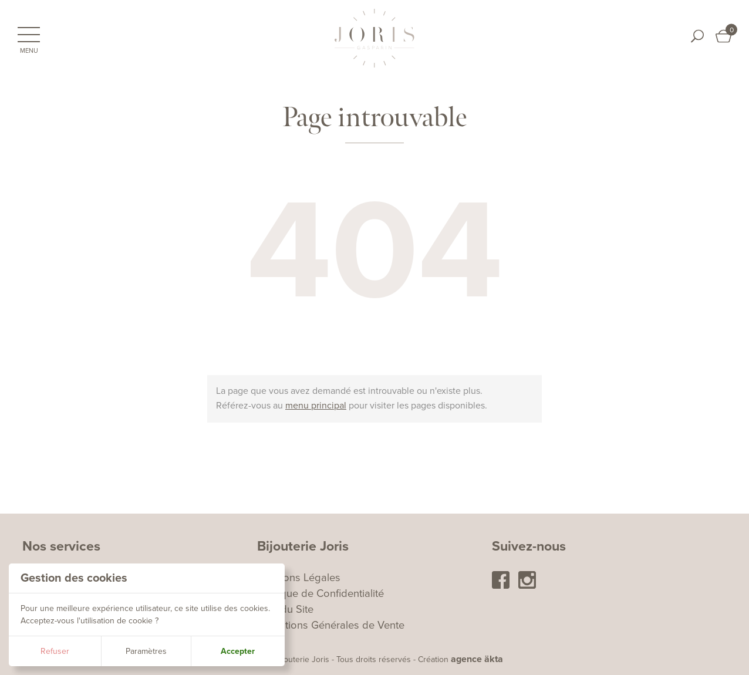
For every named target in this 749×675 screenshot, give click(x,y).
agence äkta (477, 659)
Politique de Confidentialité (320, 593)
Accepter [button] (238, 651)
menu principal (315, 405)
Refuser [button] (55, 651)
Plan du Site (285, 609)
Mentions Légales (298, 577)
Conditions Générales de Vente (330, 625)
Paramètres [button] (146, 651)
